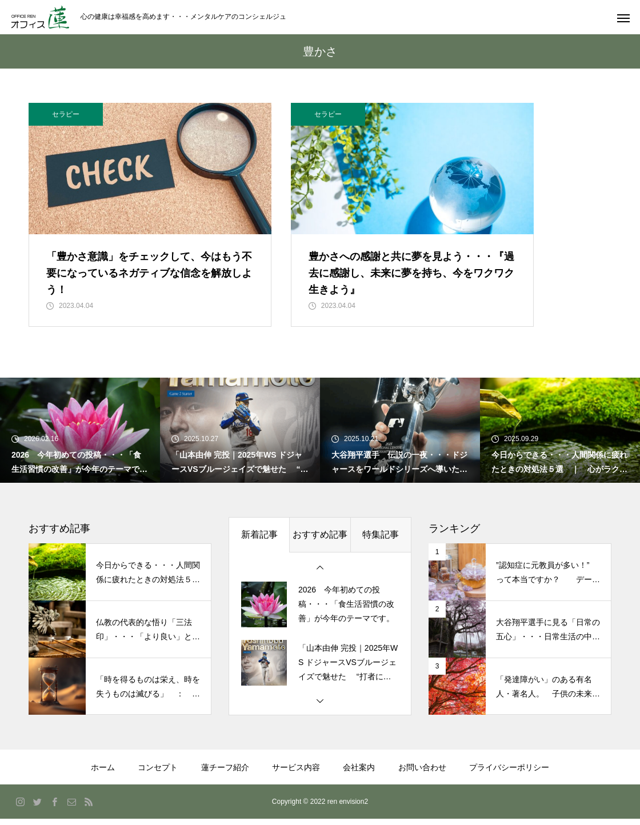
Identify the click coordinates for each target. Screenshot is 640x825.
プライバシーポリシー (509, 773)
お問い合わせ (422, 773)
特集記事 (380, 541)
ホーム (103, 773)
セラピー (65, 114)
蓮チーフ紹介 (225, 773)
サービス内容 (296, 773)
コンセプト (158, 773)
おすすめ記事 (320, 541)
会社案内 (359, 773)
